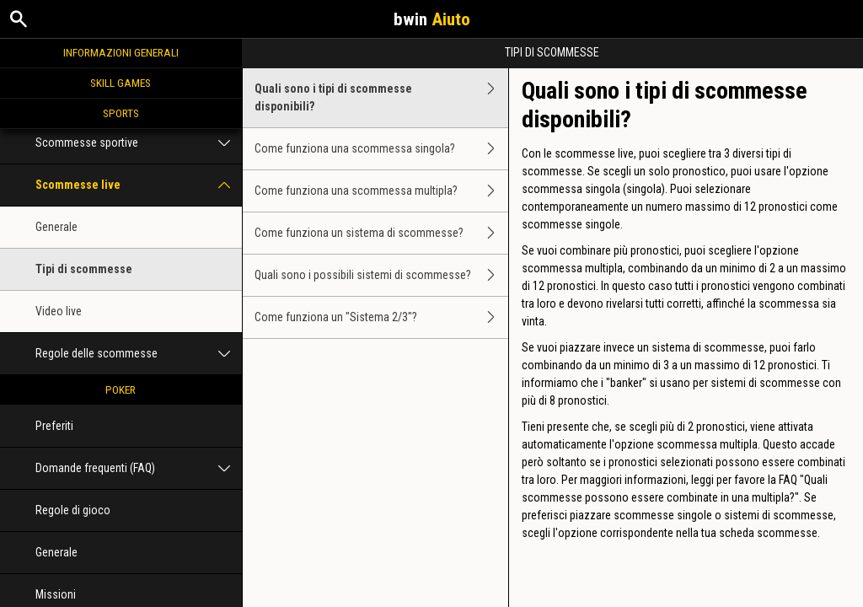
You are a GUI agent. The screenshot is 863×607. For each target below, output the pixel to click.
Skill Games (120, 82)
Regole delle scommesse (138, 353)
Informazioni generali (121, 52)
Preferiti (54, 425)
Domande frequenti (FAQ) (138, 468)
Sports (121, 113)
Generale (56, 227)
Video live (58, 311)
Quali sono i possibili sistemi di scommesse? (382, 275)
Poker (120, 389)
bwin (432, 19)
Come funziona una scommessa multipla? (382, 191)
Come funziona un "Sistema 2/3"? (382, 317)
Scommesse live (138, 185)
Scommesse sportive (138, 143)
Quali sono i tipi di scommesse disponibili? (382, 97)
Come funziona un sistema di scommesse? (382, 233)
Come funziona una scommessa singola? (382, 148)
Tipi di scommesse (83, 269)
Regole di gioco (72, 510)
